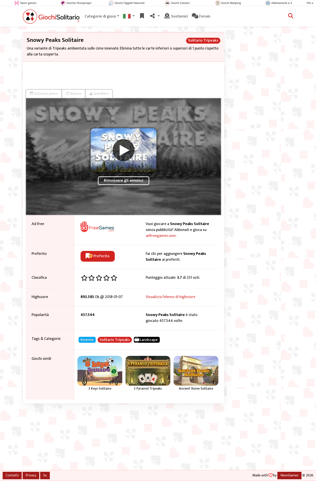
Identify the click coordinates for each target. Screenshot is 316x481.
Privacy (31, 475)
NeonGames (289, 475)
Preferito (98, 256)
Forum (201, 16)
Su (45, 475)
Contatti (12, 475)
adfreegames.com (161, 236)
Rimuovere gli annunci (123, 180)
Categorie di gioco (100, 16)
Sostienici (176, 16)
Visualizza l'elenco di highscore (170, 297)
